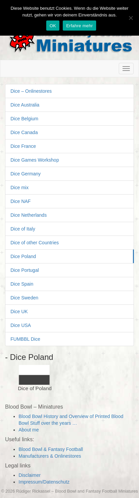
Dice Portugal (24, 270)
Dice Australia (24, 105)
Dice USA (20, 325)
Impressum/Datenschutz (44, 482)
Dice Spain (21, 284)
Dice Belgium (24, 118)
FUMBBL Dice (25, 339)
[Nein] (130, 17)
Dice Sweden (24, 297)
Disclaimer (29, 475)
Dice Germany (25, 173)
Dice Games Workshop (34, 160)
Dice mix (19, 187)
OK (53, 25)
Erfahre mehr (79, 25)
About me (29, 429)
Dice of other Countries (34, 242)
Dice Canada (24, 132)
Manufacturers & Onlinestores (50, 456)
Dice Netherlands (28, 215)
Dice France (23, 146)
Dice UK (19, 311)
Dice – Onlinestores (31, 91)
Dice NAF (20, 201)
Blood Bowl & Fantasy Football (51, 449)
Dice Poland (23, 256)
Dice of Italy (22, 229)
